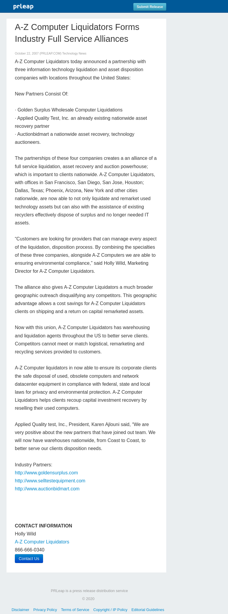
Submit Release (150, 7)
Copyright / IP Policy (110, 609)
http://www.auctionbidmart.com (47, 488)
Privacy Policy (45, 609)
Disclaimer (20, 609)
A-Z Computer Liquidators (42, 541)
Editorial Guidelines (148, 609)
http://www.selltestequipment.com (50, 480)
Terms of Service (75, 609)
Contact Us (29, 558)
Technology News (74, 53)
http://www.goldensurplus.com (46, 472)
